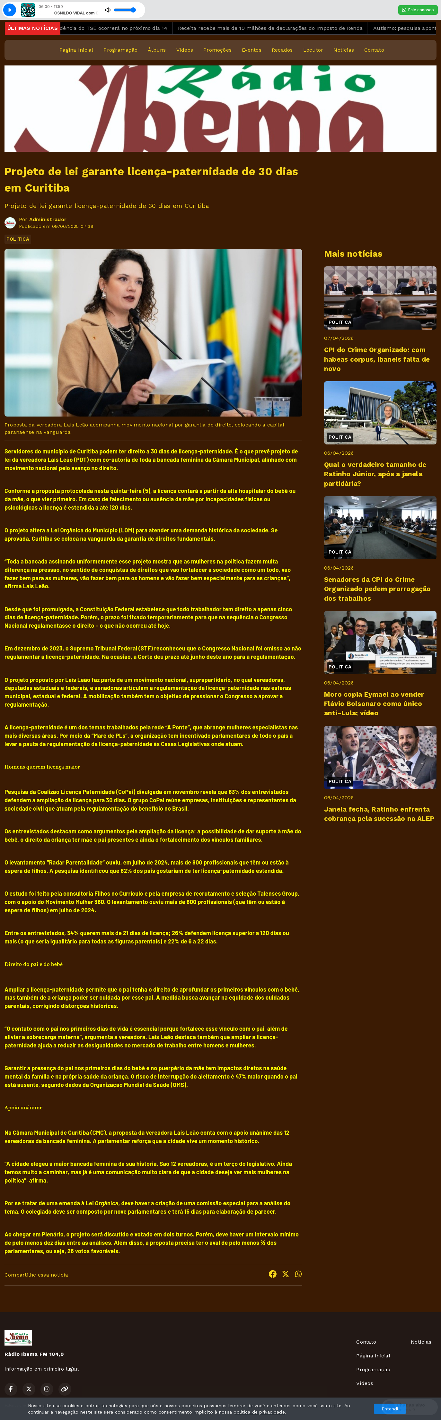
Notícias (343, 50)
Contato (374, 50)
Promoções (217, 50)
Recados (282, 50)
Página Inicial (76, 50)
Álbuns (157, 50)
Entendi (390, 1408)
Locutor (313, 50)
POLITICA (17, 239)
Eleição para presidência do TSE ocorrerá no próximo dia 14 (101, 28)
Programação (120, 50)
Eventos (251, 50)
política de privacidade (259, 1412)
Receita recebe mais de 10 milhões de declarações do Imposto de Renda (281, 28)
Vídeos (184, 50)
